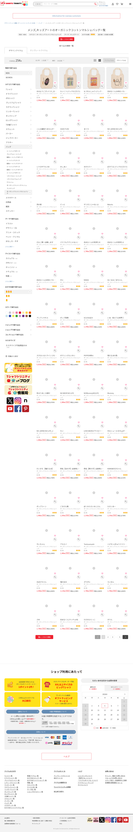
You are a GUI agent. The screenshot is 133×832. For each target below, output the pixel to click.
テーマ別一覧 (31, 789)
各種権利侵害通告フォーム (113, 783)
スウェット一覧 (9, 798)
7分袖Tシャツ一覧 (10, 796)
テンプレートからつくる (62, 776)
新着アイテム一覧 (33, 776)
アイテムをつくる (59, 771)
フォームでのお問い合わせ (113, 778)
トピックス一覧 (32, 785)
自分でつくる (58, 778)
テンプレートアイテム (39, 50)
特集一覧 (30, 783)
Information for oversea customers (66, 15)
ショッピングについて (85, 776)
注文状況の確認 (103, 6)
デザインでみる (121, 60)
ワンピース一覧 (9, 785)
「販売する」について (85, 778)
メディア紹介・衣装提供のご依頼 (116, 780)
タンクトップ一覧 (10, 792)
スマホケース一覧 (10, 805)
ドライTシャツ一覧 (10, 778)
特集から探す (13, 356)
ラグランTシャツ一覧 (11, 787)
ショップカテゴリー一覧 (35, 792)
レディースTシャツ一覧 (11, 783)
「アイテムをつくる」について (88, 780)
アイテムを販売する (60, 782)
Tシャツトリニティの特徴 (62, 787)
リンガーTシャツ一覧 (11, 789)
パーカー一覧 (8, 801)
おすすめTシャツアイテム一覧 (14, 807)
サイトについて (83, 785)
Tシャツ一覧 (8, 776)
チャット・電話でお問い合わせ (115, 776)
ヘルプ (66, 756)
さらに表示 (9, 247)
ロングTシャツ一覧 (10, 794)
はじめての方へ (59, 791)
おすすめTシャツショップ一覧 (37, 780)
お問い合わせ (109, 771)
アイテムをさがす (10, 771)
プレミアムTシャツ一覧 (12, 780)
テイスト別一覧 (32, 787)
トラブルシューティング (86, 783)
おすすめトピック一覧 (34, 778)
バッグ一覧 (8, 803)
